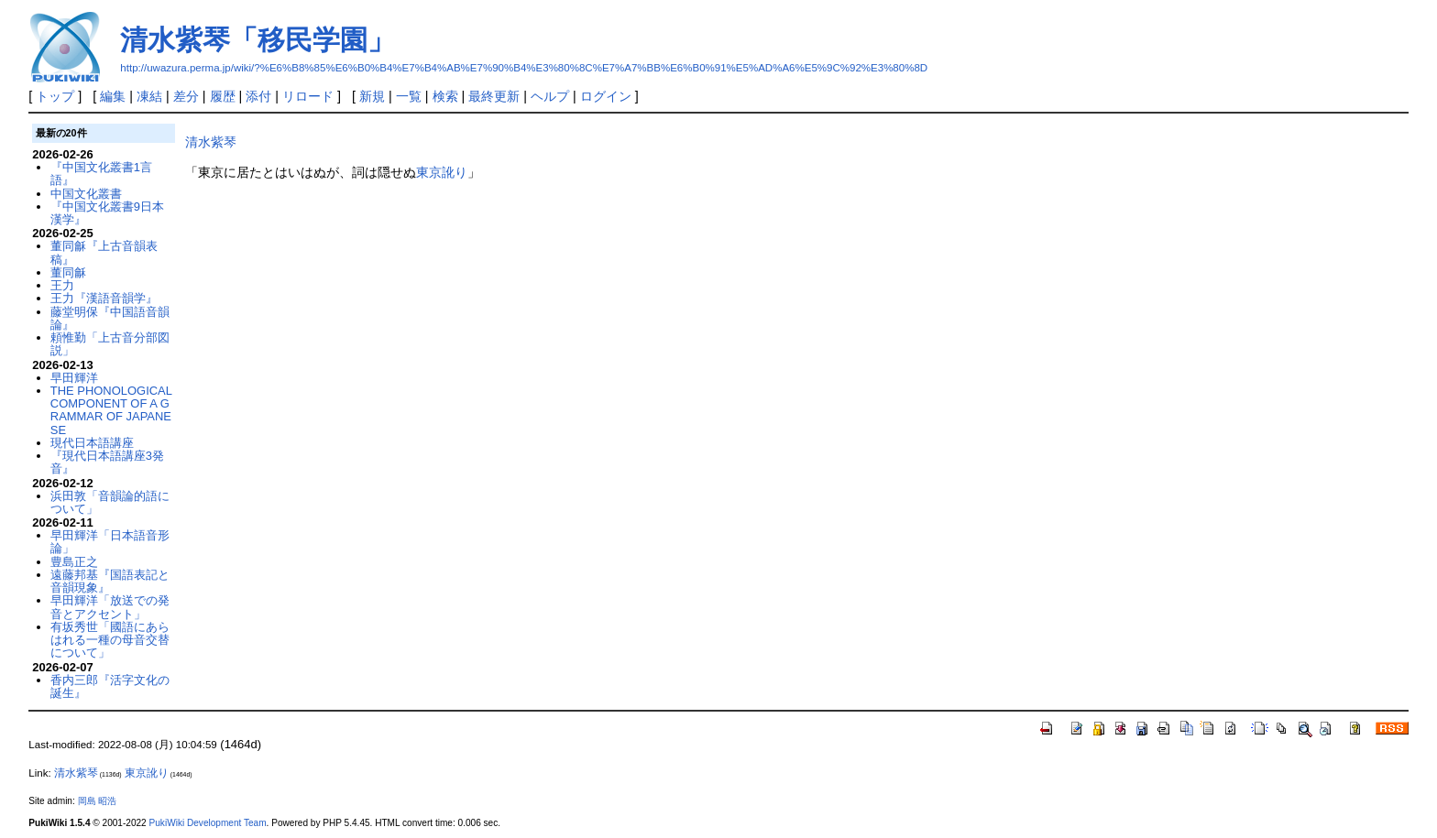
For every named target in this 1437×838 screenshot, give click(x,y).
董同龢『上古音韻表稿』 (104, 252)
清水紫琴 (210, 142)
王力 (62, 285)
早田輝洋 (74, 378)
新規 (372, 96)
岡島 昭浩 (97, 801)
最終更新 (494, 96)
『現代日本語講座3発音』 (107, 462)
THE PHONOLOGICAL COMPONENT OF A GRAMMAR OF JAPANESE (111, 410)
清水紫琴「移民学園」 (257, 40)
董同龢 (68, 272)
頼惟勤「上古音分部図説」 (110, 344)
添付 (258, 96)
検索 (445, 96)
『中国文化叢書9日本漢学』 (107, 213)
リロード (308, 96)
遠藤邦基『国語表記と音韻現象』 (110, 581)
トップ (55, 96)
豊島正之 (74, 562)
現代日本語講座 (92, 443)
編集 (113, 96)
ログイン (605, 96)
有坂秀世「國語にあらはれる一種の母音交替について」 (110, 640)
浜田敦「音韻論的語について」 (110, 502)
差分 (186, 96)
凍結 (149, 96)
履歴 (223, 96)
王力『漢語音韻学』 (104, 298)
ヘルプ (550, 96)
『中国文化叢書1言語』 (101, 173)
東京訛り (441, 172)
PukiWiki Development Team (208, 823)
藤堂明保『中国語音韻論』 (110, 318)
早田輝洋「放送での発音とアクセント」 (110, 606)
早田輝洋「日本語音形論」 (110, 541)
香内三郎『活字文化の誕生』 (110, 686)
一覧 (409, 96)
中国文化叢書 (86, 194)
